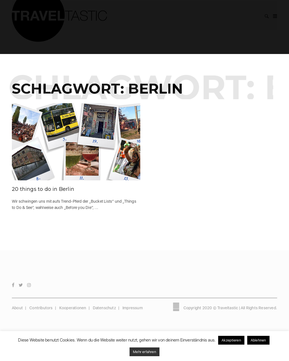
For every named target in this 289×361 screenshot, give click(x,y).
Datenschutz (104, 308)
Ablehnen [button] (258, 340)
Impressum (132, 308)
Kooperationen (72, 308)
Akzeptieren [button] (231, 340)
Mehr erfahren (144, 352)
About (17, 308)
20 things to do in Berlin (43, 189)
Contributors (40, 308)
